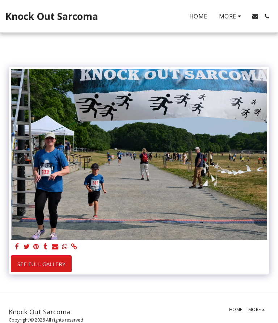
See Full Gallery (41, 264)
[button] (255, 16)
